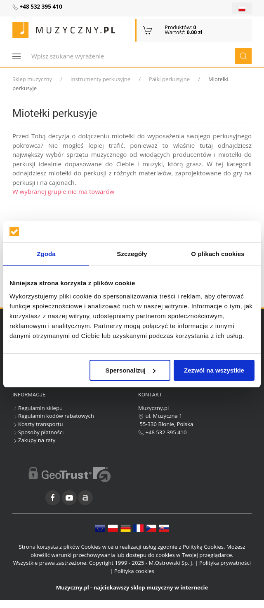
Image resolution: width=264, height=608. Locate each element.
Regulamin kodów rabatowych (53, 415)
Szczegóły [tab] (132, 253)
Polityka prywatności (225, 562)
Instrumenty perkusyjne (100, 79)
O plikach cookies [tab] (217, 253)
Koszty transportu (37, 424)
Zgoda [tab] (46, 253)
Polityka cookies (134, 571)
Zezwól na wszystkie (214, 370)
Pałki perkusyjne (169, 79)
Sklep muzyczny (32, 79)
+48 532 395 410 (162, 432)
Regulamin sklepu (37, 408)
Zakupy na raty (33, 440)
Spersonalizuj (130, 370)
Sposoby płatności (38, 432)
